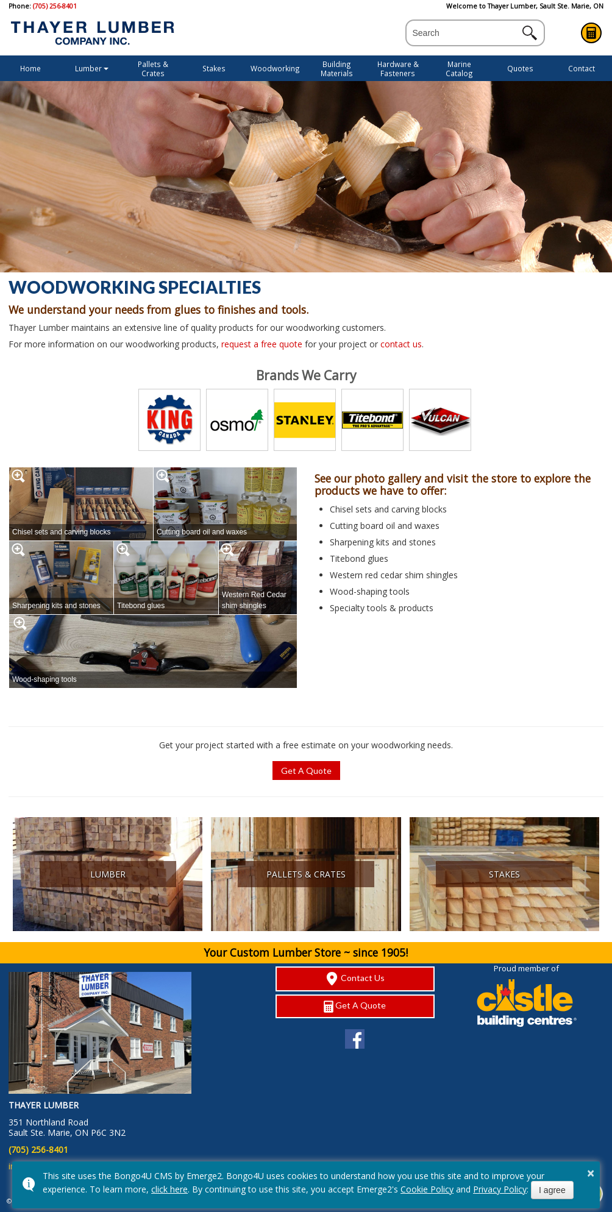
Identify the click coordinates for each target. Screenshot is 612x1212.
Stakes (214, 68)
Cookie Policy (427, 1189)
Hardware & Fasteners (398, 68)
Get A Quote (591, 33)
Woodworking (275, 68)
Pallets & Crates (153, 68)
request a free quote (261, 344)
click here (169, 1189)
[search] (464, 33)
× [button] (590, 1173)
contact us (401, 344)
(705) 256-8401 (55, 6)
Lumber (88, 68)
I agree (552, 1190)
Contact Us (355, 979)
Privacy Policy (500, 1189)
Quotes (520, 68)
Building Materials (337, 68)
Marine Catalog (459, 68)
